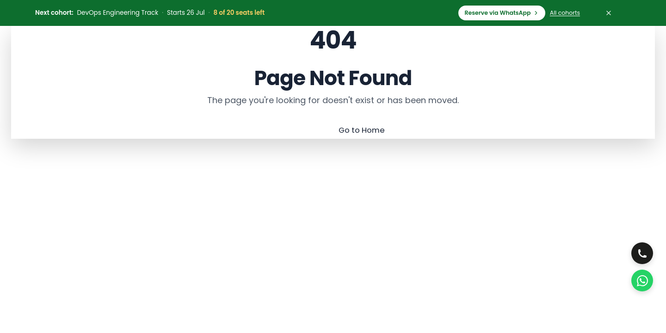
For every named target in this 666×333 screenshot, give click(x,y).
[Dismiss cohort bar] (608, 13)
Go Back (296, 130)
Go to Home (362, 130)
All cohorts (565, 13)
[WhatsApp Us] (641, 279)
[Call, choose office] (641, 251)
